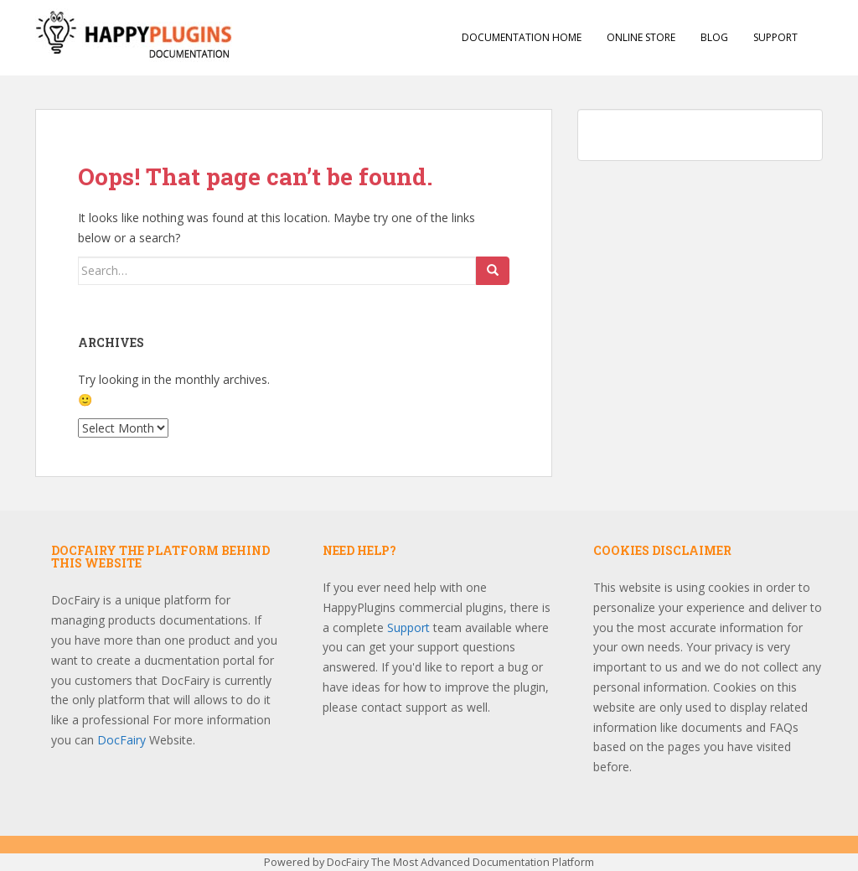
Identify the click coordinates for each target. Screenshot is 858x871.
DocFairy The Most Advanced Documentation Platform (460, 862)
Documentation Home (521, 37)
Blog (714, 37)
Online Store (641, 37)
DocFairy (123, 740)
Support (775, 37)
